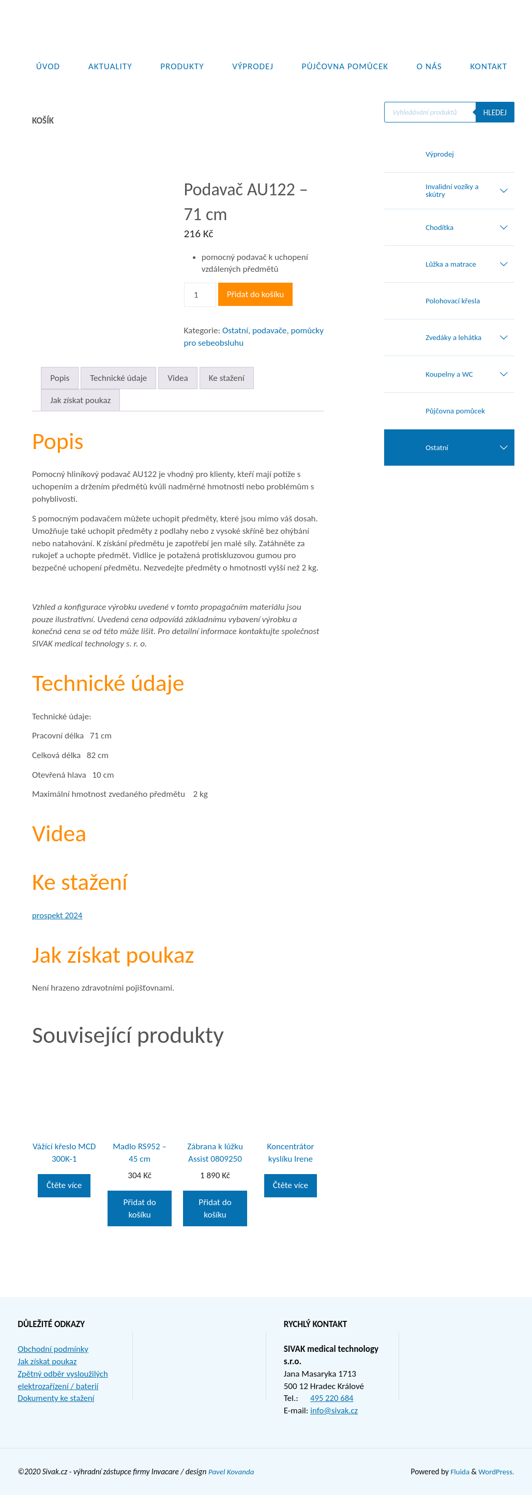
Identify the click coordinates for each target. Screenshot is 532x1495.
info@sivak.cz (334, 1410)
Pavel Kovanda (231, 1471)
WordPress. (496, 1471)
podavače (269, 330)
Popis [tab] (59, 378)
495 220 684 (332, 1398)
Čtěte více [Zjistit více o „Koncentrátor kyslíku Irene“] (290, 1185)
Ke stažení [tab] (227, 378)
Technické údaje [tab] (118, 378)
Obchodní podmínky (54, 1349)
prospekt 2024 (58, 915)
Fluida (457, 1471)
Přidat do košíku (255, 294)
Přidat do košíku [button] (139, 1208)
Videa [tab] (178, 378)
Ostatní (235, 330)
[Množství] (200, 295)
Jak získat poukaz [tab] (80, 400)
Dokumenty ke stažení (57, 1398)
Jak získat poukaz (48, 1361)
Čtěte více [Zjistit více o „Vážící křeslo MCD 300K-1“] (64, 1185)
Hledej (494, 112)
